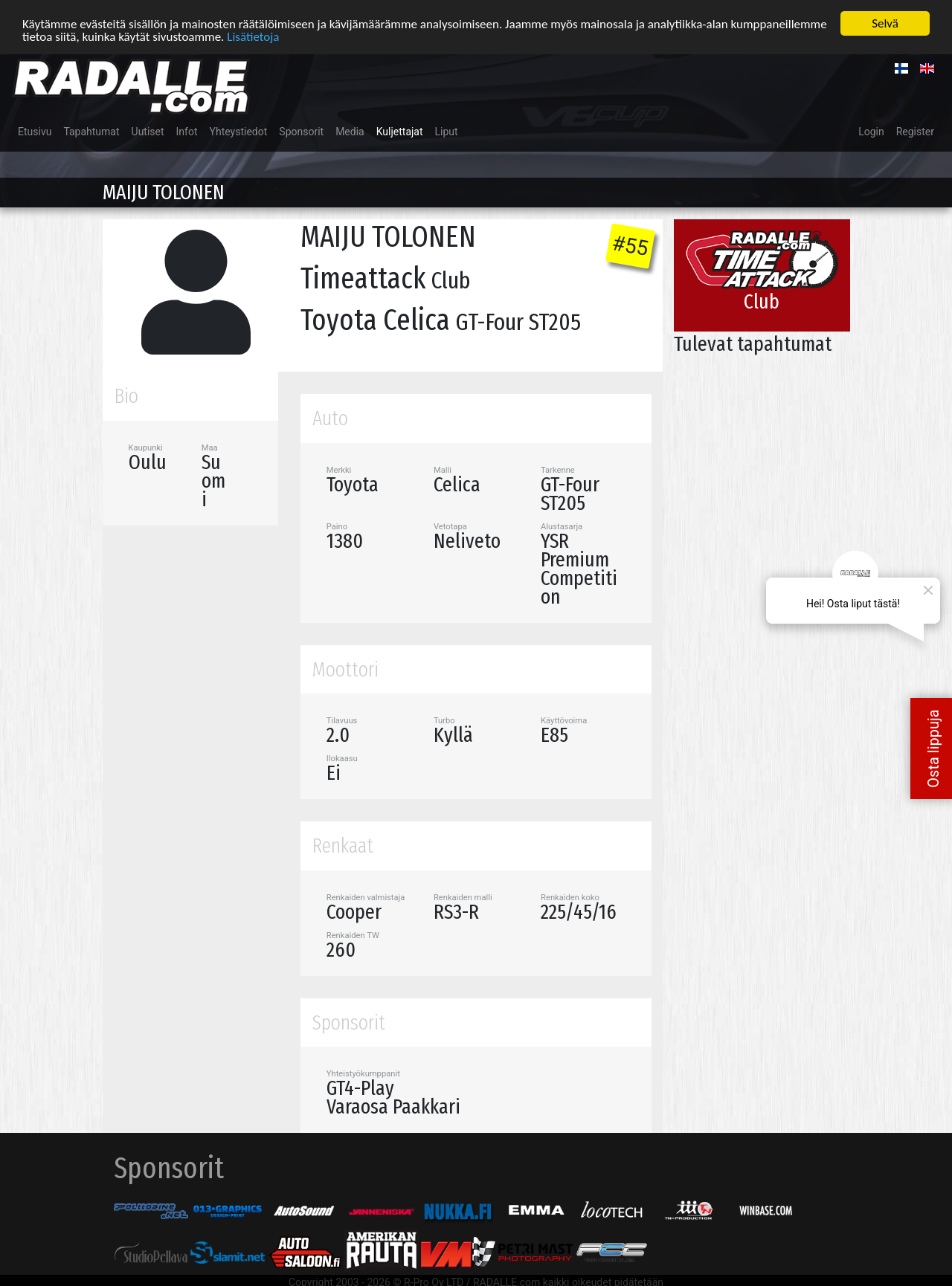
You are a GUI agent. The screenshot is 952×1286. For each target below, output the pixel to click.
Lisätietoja (253, 37)
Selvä (885, 23)
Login (871, 132)
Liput (446, 132)
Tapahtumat (91, 132)
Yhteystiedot (239, 132)
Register (915, 132)
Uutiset (148, 132)
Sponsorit (301, 132)
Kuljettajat (399, 132)
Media (349, 132)
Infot (187, 132)
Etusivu (34, 132)
